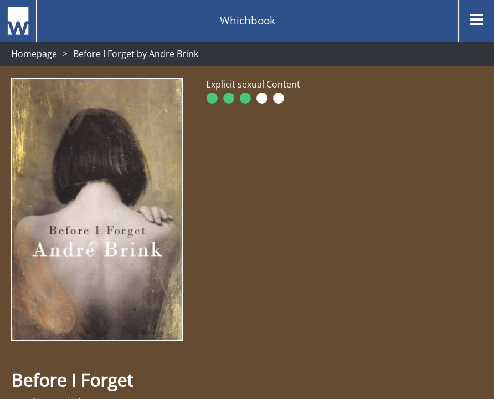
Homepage (34, 54)
